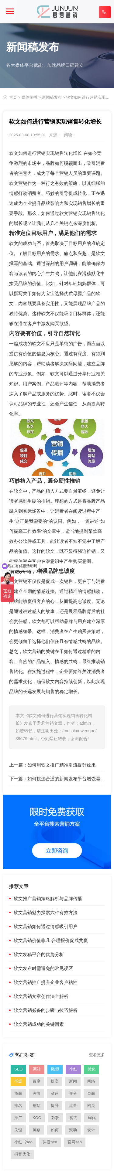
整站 (36, 1105)
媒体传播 (29, 97)
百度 (36, 1081)
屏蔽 (36, 1130)
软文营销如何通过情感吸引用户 (46, 926)
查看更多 (97, 1055)
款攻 (55, 1117)
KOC (37, 1117)
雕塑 (55, 1069)
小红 (73, 1069)
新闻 (73, 1081)
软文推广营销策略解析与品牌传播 (48, 898)
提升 (55, 1105)
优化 (91, 1069)
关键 (18, 1130)
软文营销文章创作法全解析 (41, 996)
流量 (73, 1105)
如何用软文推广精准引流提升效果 (61, 764)
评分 (73, 1093)
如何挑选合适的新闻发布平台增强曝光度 (68, 778)
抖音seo (50, 1142)
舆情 (36, 1093)
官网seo (74, 1142)
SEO (18, 1069)
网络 (91, 1081)
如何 (55, 1130)
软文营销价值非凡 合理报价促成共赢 (51, 940)
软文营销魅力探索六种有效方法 (46, 912)
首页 (13, 97)
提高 (55, 1081)
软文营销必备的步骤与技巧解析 (46, 1010)
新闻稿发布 (52, 97)
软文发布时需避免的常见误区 (43, 968)
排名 (18, 1105)
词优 (92, 1117)
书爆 (18, 1081)
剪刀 (74, 1117)
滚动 (73, 1130)
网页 (91, 1105)
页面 (91, 1093)
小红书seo (23, 1142)
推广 (18, 1117)
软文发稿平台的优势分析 (39, 954)
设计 (91, 1130)
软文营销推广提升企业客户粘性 (46, 982)
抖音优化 (22, 1154)
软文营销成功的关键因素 (39, 1024)
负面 (18, 1093)
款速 (55, 1093)
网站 (37, 1069)
